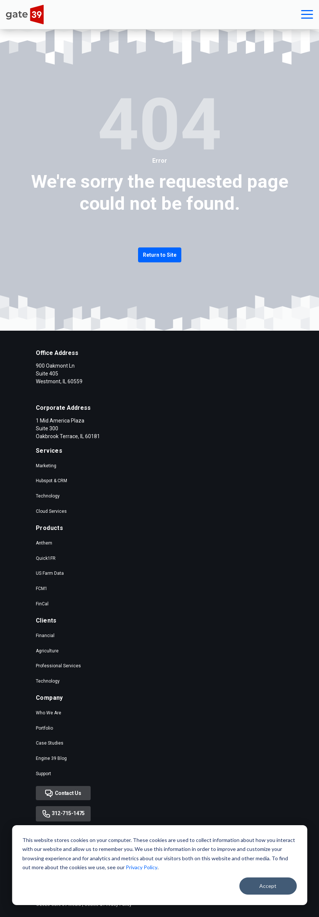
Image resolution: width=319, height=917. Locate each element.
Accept (267, 886)
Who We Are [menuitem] (48, 712)
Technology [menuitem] (48, 496)
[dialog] (159, 865)
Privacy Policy (141, 867)
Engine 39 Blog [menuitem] (51, 758)
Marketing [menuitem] (46, 465)
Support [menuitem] (43, 773)
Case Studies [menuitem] (49, 743)
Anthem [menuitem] (44, 543)
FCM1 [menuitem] (41, 588)
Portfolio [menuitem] (44, 728)
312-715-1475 (63, 813)
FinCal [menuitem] (42, 603)
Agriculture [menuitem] (47, 651)
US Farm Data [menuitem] (50, 573)
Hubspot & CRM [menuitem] (51, 480)
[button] (307, 14)
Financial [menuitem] (45, 635)
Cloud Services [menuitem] (51, 511)
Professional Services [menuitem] (58, 665)
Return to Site (159, 255)
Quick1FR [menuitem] (46, 558)
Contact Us (63, 793)
